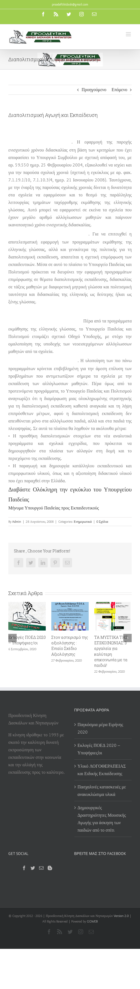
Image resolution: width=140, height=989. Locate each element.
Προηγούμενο (94, 89)
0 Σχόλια (102, 521)
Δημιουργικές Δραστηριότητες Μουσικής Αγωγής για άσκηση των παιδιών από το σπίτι (102, 819)
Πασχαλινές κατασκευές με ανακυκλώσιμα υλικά (102, 790)
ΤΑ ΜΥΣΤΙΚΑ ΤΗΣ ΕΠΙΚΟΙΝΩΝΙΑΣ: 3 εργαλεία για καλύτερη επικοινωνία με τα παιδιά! (111, 651)
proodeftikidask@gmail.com (70, 4)
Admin (16, 521)
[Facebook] (24, 868)
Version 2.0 (121, 916)
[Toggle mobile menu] (129, 34)
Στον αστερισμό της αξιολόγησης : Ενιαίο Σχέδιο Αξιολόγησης (69, 646)
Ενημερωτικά (83, 521)
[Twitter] (32, 868)
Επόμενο (119, 89)
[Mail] (41, 868)
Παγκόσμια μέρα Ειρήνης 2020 (100, 728)
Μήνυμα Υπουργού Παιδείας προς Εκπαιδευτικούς (53, 508)
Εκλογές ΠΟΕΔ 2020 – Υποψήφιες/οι (27, 640)
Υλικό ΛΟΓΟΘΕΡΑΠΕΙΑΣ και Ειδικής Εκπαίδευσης (102, 769)
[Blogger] (50, 868)
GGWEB (92, 921)
